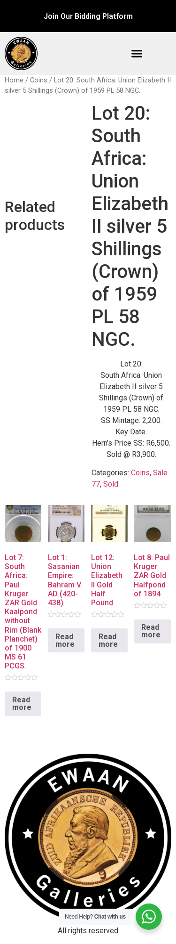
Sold (110, 484)
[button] (137, 54)
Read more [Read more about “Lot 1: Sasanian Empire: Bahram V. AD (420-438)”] (65, 640)
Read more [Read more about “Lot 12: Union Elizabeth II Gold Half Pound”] (108, 640)
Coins (38, 80)
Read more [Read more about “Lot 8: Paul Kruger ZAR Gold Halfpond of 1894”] (151, 631)
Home (14, 80)
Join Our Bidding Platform (88, 16)
